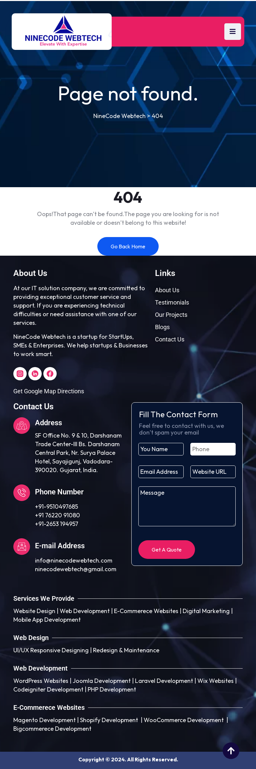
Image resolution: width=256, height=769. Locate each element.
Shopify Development (109, 720)
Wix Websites (215, 681)
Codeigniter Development (48, 689)
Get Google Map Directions (48, 391)
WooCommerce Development (184, 720)
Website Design (34, 611)
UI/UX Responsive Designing (51, 650)
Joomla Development (102, 681)
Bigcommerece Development (52, 728)
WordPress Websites (40, 681)
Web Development (85, 611)
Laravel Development (164, 681)
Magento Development (44, 720)
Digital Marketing (206, 611)
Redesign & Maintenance (126, 650)
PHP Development (112, 689)
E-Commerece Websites (146, 611)
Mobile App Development (47, 619)
